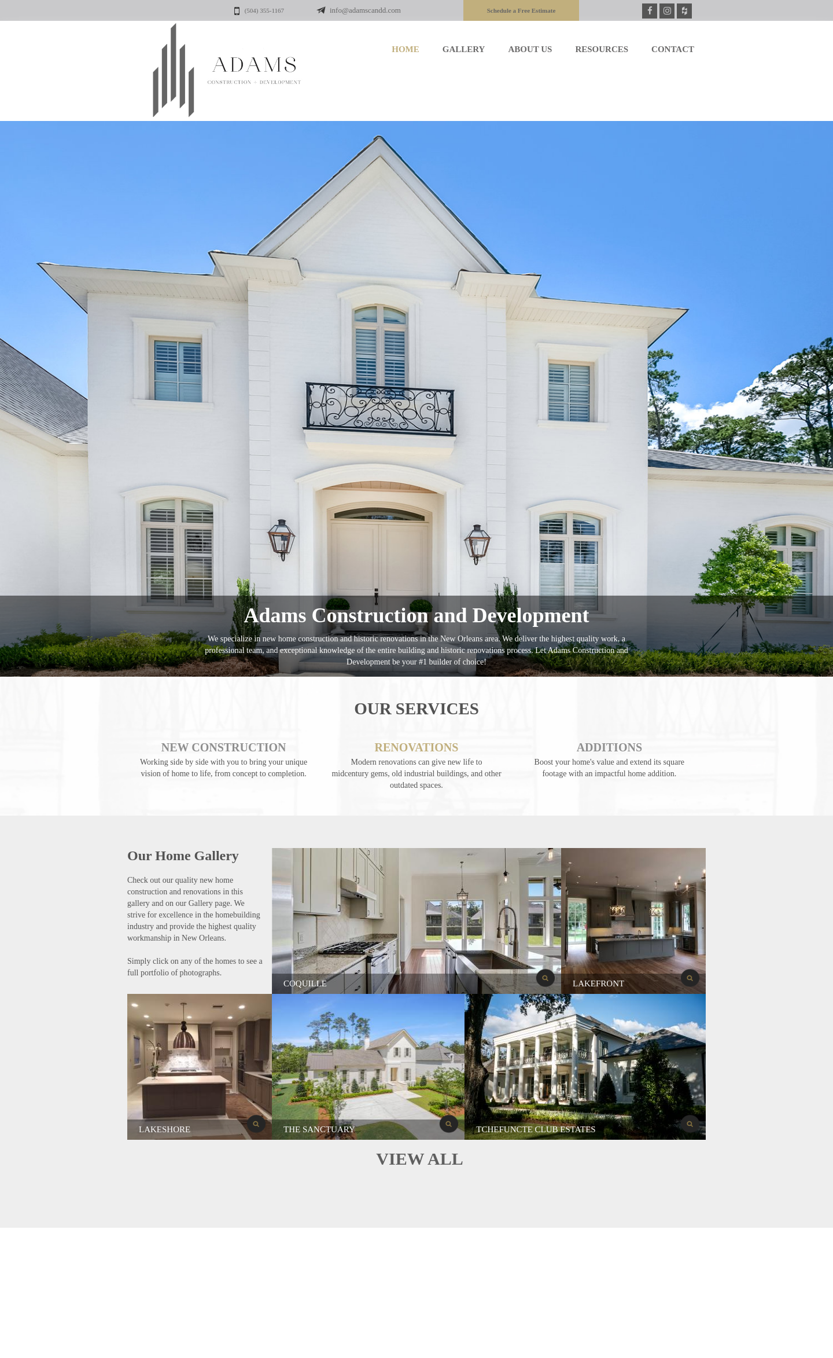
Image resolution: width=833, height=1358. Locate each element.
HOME (405, 49)
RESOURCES (601, 49)
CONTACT (672, 49)
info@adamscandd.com (365, 10)
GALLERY (464, 49)
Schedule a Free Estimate (521, 10)
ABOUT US (530, 49)
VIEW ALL (419, 1158)
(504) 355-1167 (259, 11)
